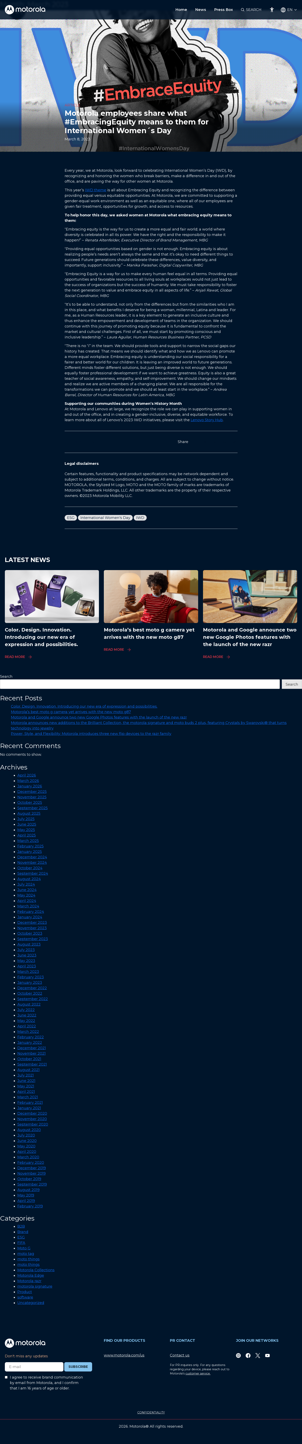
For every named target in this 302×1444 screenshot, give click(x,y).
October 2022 (29, 993)
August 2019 (28, 1190)
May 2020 (26, 1146)
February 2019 (30, 1206)
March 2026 (28, 781)
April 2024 (26, 901)
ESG (71, 518)
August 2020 (29, 1130)
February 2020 (30, 1162)
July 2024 (26, 884)
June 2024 (27, 890)
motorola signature (34, 1286)
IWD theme (95, 190)
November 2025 (31, 797)
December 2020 (32, 1113)
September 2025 (32, 808)
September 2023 (32, 939)
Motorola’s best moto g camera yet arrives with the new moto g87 (71, 712)
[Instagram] (238, 1355)
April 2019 (26, 1201)
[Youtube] (267, 1355)
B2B (21, 1226)
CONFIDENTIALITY (151, 1412)
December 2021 (31, 1048)
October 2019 (29, 1179)
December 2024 (32, 857)
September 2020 (32, 1124)
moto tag (25, 1253)
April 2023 (26, 966)
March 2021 (27, 1097)
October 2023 (29, 933)
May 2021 (25, 1086)
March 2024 (28, 906)
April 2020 (26, 1151)
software (25, 1297)
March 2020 (28, 1157)
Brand (22, 1232)
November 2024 (32, 862)
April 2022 (26, 1026)
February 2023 (30, 977)
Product (24, 1292)
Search (253, 9)
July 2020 (26, 1135)
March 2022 (28, 1031)
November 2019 (31, 1173)
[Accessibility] (272, 10)
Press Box (223, 9)
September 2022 (32, 999)
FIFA (21, 1243)
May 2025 (26, 830)
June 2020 (27, 1141)
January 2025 (29, 851)
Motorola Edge (30, 1275)
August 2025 (28, 813)
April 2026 (26, 775)
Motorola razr (29, 1281)
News (200, 9)
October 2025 (29, 802)
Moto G (24, 1248)
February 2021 (30, 1102)
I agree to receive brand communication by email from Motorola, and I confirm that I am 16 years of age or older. (46, 1382)
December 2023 (32, 922)
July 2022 (26, 1010)
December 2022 (32, 988)
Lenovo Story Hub (207, 420)
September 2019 (32, 1184)
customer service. (197, 1373)
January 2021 (29, 1108)
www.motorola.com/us (124, 1355)
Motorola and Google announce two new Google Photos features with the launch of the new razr (99, 717)
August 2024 (29, 879)
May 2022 (26, 1021)
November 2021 (31, 1053)
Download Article (84, 442)
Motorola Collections (36, 1270)
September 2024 (32, 873)
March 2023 (28, 971)
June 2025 (26, 824)
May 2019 (25, 1195)
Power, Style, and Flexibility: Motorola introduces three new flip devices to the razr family (91, 733)
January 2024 (29, 917)
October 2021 (29, 1059)
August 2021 (28, 1070)
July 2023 (26, 950)
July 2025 (26, 819)
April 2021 (26, 1091)
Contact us (179, 1355)
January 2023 (29, 982)
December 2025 (32, 791)
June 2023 (26, 955)
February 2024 (30, 911)
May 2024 (26, 895)
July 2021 (25, 1075)
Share (183, 442)
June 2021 (26, 1081)
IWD (140, 518)
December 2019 (31, 1168)
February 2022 (30, 1037)
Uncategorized (30, 1303)
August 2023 (29, 944)
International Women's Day (105, 518)
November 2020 (32, 1119)
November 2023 (32, 928)
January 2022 (29, 1042)
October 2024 (29, 868)
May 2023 (26, 961)
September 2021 (32, 1064)
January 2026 (29, 786)
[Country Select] (289, 10)
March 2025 (28, 841)
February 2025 (30, 846)
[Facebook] (248, 1355)
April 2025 (26, 835)
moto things (28, 1259)
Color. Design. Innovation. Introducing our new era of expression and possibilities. (84, 706)
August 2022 (29, 1004)
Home (181, 9)
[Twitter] (257, 1355)
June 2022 (26, 1015)
